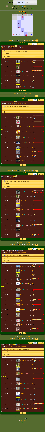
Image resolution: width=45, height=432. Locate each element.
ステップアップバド (23, 13)
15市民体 (19, 26)
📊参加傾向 (24, 6)
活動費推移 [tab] (6, 53)
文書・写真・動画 (15, 47)
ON (29, 36)
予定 (8, 6)
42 (32, 224)
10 (32, 61)
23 (22, 30)
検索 (37, 6)
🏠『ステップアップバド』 (22, 93)
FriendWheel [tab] (6, 56)
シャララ (28, 2)
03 (24, 12)
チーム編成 (9, 40)
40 (32, 70)
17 (32, 309)
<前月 (17, 12)
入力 (33, 6)
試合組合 (14, 40)
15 (32, 328)
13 (32, 86)
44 (32, 403)
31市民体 (26, 34)
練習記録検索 (22, 47)
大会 (29, 6)
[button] (39, 44)
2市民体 (22, 17)
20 (32, 383)
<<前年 (14, 12)
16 (32, 408)
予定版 (10, 47)
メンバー (18, 6)
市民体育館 (12, 46)
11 (32, 151)
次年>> (31, 12)
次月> (28, 12)
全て (15, 2)
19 (32, 147)
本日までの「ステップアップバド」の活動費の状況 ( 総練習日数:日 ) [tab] (16, 51)
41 (32, 121)
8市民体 (19, 22)
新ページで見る (22, 420)
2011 (20, 12)
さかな (34, 2)
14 (32, 234)
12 (32, 155)
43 (32, 319)
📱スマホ (21, 418)
